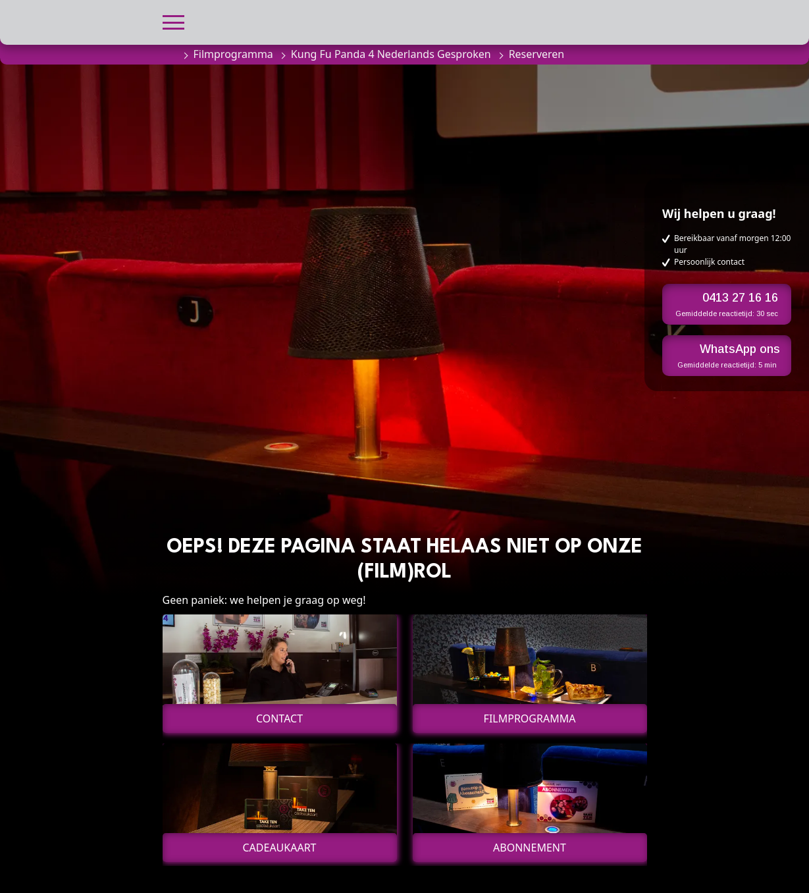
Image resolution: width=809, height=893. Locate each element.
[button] (173, 20)
